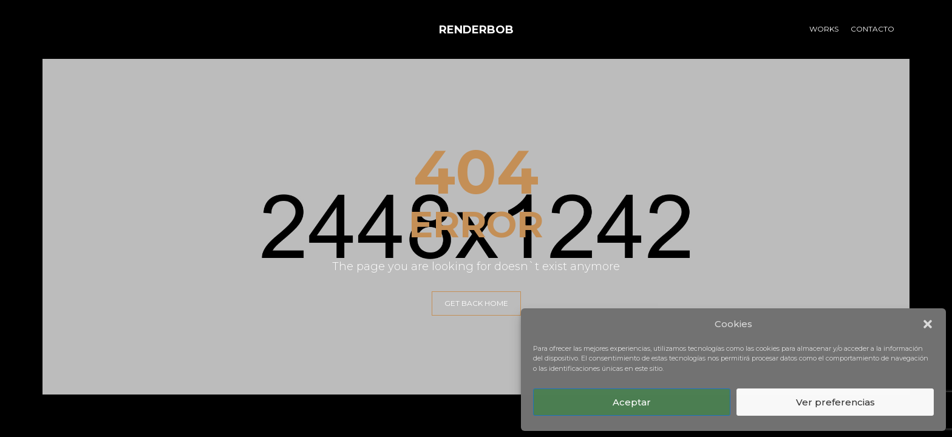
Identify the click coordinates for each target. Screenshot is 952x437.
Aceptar (632, 402)
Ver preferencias (835, 402)
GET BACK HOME (476, 303)
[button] (928, 324)
